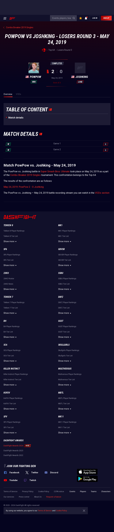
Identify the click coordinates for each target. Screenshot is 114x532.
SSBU (60, 273)
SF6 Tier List (9, 260)
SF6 (5, 249)
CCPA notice (59, 491)
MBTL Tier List (64, 404)
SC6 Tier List (9, 356)
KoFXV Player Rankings (13, 398)
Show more (10, 241)
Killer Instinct (12, 368)
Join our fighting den (21, 466)
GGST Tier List (64, 332)
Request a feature (53, 497)
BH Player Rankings (12, 326)
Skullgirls (63, 344)
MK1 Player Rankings (66, 231)
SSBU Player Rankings (67, 279)
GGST (60, 321)
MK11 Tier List (64, 427)
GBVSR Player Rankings (68, 255)
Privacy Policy (27, 491)
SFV (5, 416)
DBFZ (60, 297)
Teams (93, 491)
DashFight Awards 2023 (13, 451)
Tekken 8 (8, 225)
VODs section (102, 192)
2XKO (6, 273)
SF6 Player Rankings (12, 255)
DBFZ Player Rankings (67, 302)
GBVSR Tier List (64, 260)
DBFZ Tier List (64, 308)
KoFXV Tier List (10, 404)
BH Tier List (8, 332)
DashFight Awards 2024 (13, 446)
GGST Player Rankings (67, 326)
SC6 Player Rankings (12, 350)
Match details (15, 117)
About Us (38, 497)
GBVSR (61, 249)
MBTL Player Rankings (67, 398)
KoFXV (7, 392)
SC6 (5, 344)
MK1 (60, 225)
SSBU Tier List (64, 284)
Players (83, 491)
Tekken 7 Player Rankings (14, 302)
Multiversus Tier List (66, 380)
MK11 (61, 416)
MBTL (61, 392)
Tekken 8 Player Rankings (14, 231)
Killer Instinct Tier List (12, 380)
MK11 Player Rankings (67, 422)
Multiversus (64, 368)
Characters (105, 491)
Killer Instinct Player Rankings (16, 374)
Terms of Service (10, 491)
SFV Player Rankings (12, 422)
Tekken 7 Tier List (11, 308)
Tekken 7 (8, 297)
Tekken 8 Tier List (11, 236)
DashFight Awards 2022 (13, 455)
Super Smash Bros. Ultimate (55, 171)
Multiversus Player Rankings (69, 374)
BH (5, 321)
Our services (9, 497)
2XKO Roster (9, 279)
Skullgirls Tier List (65, 356)
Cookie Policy (43, 491)
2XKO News (8, 284)
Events (72, 491)
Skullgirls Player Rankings (68, 350)
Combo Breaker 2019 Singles (25, 175)
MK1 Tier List (63, 236)
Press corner (24, 497)
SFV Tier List (9, 427)
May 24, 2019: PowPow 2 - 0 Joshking (24, 186)
